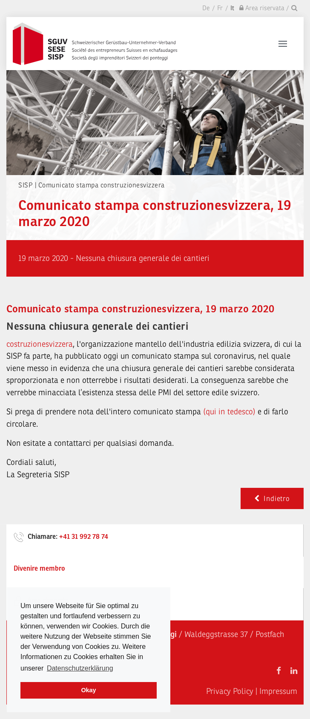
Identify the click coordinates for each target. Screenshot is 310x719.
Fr (220, 8)
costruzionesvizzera (39, 344)
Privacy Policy (229, 691)
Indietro (272, 499)
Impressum (278, 691)
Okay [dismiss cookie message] (88, 690)
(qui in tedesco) (229, 411)
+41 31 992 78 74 (83, 537)
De (206, 8)
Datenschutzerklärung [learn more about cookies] (80, 668)
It (232, 8)
